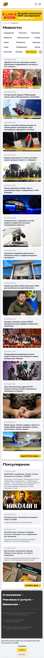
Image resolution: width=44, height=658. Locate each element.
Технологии (20, 42)
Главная (6, 23)
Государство (9, 33)
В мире (37, 38)
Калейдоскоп (21, 47)
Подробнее (22, 646)
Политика (23, 33)
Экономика (35, 33)
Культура (36, 42)
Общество (8, 38)
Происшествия (23, 38)
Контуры (19, 52)
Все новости (31, 52)
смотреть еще (29, 456)
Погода (37, 47)
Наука (6, 42)
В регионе (8, 52)
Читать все (31, 585)
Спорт (6, 47)
